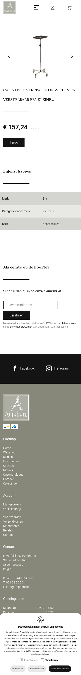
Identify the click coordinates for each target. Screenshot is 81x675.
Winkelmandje (12, 509)
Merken (8, 457)
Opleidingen (10, 483)
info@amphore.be (17, 587)
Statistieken (51, 660)
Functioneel (30, 660)
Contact (8, 479)
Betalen (8, 530)
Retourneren (11, 526)
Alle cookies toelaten (60, 668)
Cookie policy (62, 651)
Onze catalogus (13, 474)
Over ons (9, 465)
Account (9, 495)
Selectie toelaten (37, 668)
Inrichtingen (11, 461)
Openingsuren (13, 598)
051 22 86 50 (14, 582)
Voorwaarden (12, 517)
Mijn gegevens (12, 504)
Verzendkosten (13, 521)
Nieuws (8, 470)
